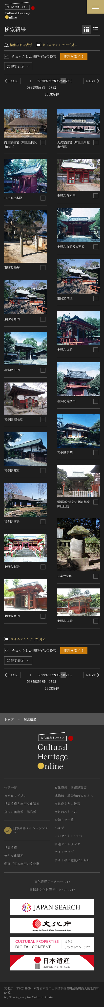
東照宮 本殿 (65, 349)
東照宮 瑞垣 (65, 298)
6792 (52, 87)
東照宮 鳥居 (12, 267)
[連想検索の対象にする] (43, 142)
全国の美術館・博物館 (20, 811)
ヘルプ (59, 828)
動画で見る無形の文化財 (22, 863)
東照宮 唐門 (12, 319)
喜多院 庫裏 (12, 470)
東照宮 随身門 (66, 195)
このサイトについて (69, 835)
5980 (58, 80)
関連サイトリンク (67, 844)
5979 (52, 80)
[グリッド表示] (86, 29)
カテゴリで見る (15, 795)
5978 (47, 80)
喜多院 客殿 (12, 521)
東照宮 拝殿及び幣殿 (70, 246)
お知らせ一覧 (64, 819)
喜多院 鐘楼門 (66, 401)
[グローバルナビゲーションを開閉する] (95, 7)
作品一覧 (10, 787)
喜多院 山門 (12, 370)
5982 (68, 80)
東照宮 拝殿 (12, 566)
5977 (41, 80)
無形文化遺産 (13, 855)
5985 (41, 87)
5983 (30, 87)
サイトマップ (64, 851)
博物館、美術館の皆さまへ (74, 795)
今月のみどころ (66, 811)
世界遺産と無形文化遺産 (22, 803)
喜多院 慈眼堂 (13, 419)
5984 (36, 87)
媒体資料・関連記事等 (71, 787)
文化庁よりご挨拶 (67, 803)
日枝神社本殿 (13, 198)
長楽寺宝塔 (64, 576)
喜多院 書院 (65, 452)
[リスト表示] (95, 29)
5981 (63, 80)
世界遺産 (10, 847)
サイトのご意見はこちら (72, 860)
